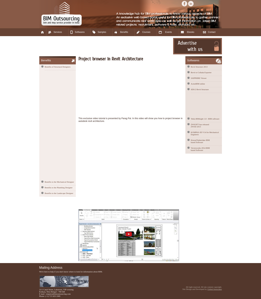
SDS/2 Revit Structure (200, 89)
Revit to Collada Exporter (201, 72)
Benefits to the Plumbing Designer (59, 187)
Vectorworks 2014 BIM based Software (200, 149)
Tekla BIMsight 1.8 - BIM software (205, 119)
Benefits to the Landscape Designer (59, 193)
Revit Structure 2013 (199, 67)
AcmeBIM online (198, 84)
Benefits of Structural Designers (58, 67)
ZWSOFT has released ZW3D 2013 (200, 125)
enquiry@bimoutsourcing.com (58, 294)
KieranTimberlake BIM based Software (200, 141)
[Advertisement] (105, 46)
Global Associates (214, 289)
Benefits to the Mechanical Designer (59, 182)
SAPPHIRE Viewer (199, 78)
